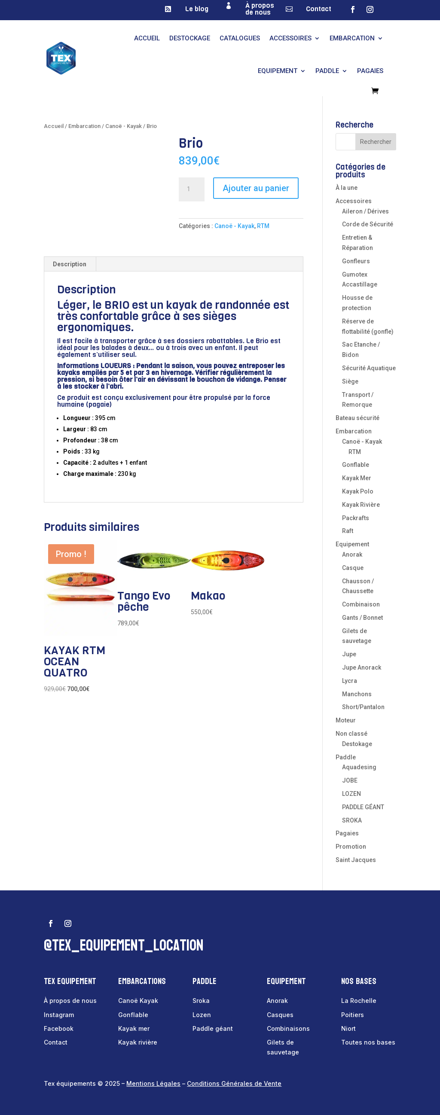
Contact (318, 8)
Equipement (277, 71)
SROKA (352, 820)
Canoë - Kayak (123, 126)
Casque (353, 567)
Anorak (352, 554)
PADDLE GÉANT (363, 807)
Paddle (327, 71)
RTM (263, 225)
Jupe (349, 654)
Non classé (351, 733)
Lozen (201, 1014)
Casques (280, 1014)
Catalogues (240, 38)
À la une (347, 187)
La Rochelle (358, 1000)
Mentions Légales (153, 1083)
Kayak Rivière (361, 504)
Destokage (357, 743)
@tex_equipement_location (124, 946)
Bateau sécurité (357, 417)
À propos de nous (259, 9)
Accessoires (290, 38)
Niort (348, 1028)
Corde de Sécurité (367, 224)
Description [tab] (69, 264)
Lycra (349, 680)
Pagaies (370, 71)
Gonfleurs (356, 261)
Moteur (346, 720)
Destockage (189, 38)
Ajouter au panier (256, 188)
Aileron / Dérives (365, 211)
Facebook (58, 1028)
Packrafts (355, 518)
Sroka (201, 1000)
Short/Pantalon (363, 707)
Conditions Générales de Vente (234, 1083)
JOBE (350, 780)
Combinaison (361, 604)
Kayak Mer (356, 478)
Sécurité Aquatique (369, 368)
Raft (347, 530)
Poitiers (352, 1014)
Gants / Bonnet (362, 617)
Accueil (147, 38)
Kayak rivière (137, 1042)
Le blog (196, 8)
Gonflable (355, 464)
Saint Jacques (356, 859)
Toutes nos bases (368, 1042)
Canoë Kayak (138, 1000)
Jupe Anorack (361, 667)
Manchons (357, 694)
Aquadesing (359, 767)
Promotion (351, 846)
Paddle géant (212, 1028)
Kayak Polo (357, 491)
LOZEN (351, 793)
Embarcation (352, 38)
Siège (350, 381)
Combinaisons (288, 1028)
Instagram (59, 1014)
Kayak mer (134, 1028)
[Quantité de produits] (192, 189)
